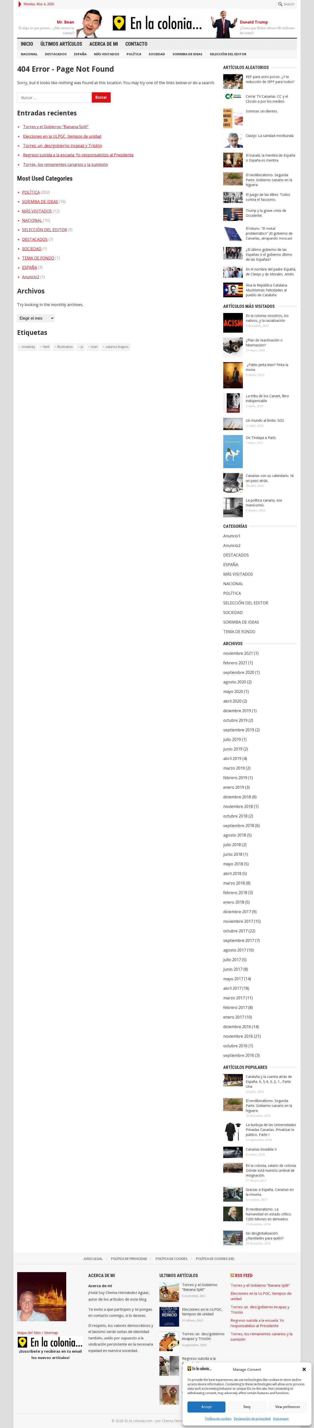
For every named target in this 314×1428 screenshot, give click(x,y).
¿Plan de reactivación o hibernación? (264, 342)
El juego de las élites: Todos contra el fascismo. (268, 197)
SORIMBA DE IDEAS (187, 54)
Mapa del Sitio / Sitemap (37, 1332)
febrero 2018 (235, 892)
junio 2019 (232, 749)
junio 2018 (232, 854)
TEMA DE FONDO (38, 258)
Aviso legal (93, 1258)
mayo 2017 (233, 978)
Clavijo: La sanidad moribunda (269, 135)
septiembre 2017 (238, 940)
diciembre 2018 (237, 797)
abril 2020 (232, 701)
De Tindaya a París (261, 437)
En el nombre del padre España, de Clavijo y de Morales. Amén (271, 271)
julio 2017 (232, 959)
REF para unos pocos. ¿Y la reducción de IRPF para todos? (270, 79)
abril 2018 (232, 873)
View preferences (287, 1407)
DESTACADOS (56, 54)
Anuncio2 (30, 277)
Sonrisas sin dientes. (262, 111)
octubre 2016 (235, 1045)
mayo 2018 (233, 864)
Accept (206, 1407)
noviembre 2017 (238, 921)
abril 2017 (232, 988)
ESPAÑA (80, 54)
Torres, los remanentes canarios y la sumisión (65, 164)
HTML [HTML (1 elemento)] (46, 346)
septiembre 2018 (238, 825)
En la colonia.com (138, 1420)
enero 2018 (233, 902)
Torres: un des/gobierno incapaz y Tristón (62, 145)
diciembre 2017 (237, 911)
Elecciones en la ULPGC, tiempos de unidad (62, 136)
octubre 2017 (235, 931)
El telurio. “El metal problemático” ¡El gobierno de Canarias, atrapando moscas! (269, 233)
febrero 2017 (235, 1007)
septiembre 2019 (238, 730)
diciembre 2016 (237, 1026)
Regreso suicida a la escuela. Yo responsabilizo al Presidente (78, 155)
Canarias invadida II (261, 1149)
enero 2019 (233, 787)
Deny (247, 1407)
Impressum (281, 1418)
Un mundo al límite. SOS (265, 420)
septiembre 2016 (238, 1055)
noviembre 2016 (238, 1036)
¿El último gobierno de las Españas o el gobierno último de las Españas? (269, 254)
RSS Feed (243, 1275)
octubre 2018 (235, 816)
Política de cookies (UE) (215, 1258)
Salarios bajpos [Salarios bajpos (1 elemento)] (117, 346)
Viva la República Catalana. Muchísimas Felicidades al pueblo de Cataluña (267, 290)
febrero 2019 (235, 777)
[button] (304, 1369)
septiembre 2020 (238, 672)
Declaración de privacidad (252, 1418)
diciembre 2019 (237, 710)
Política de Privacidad (129, 1258)
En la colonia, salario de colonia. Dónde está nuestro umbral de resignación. (271, 1170)
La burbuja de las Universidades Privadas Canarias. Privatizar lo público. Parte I (271, 1129)
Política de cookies (218, 1418)
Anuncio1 (231, 536)
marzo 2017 (234, 998)
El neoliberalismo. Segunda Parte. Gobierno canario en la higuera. (269, 180)
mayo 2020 (233, 691)
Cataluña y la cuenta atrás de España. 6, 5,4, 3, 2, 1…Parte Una (269, 1081)
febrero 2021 (235, 663)
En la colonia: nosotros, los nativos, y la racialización (267, 318)
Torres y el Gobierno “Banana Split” (56, 126)
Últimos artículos (61, 44)
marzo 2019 (234, 768)
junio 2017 (232, 969)
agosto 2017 (234, 950)
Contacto (136, 44)
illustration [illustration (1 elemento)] (65, 346)
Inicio (27, 44)
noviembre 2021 (238, 653)
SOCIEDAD (157, 54)
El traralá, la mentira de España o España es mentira (270, 158)
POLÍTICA (134, 54)
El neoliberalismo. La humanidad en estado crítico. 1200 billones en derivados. (269, 1214)
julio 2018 (232, 844)
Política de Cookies (171, 1258)
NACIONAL (29, 54)
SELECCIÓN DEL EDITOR (228, 54)
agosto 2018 (234, 835)
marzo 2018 (234, 883)
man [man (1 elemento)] (94, 346)
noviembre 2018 (238, 806)
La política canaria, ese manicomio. (264, 502)
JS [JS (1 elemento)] (82, 346)
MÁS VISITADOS (106, 54)
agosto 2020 (234, 682)
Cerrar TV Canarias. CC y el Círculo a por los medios (267, 99)
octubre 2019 (235, 720)
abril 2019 (232, 758)
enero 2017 (233, 1017)
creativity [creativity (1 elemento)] (28, 346)
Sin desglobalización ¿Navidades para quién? (264, 1235)
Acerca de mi (104, 44)
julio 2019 (232, 739)
